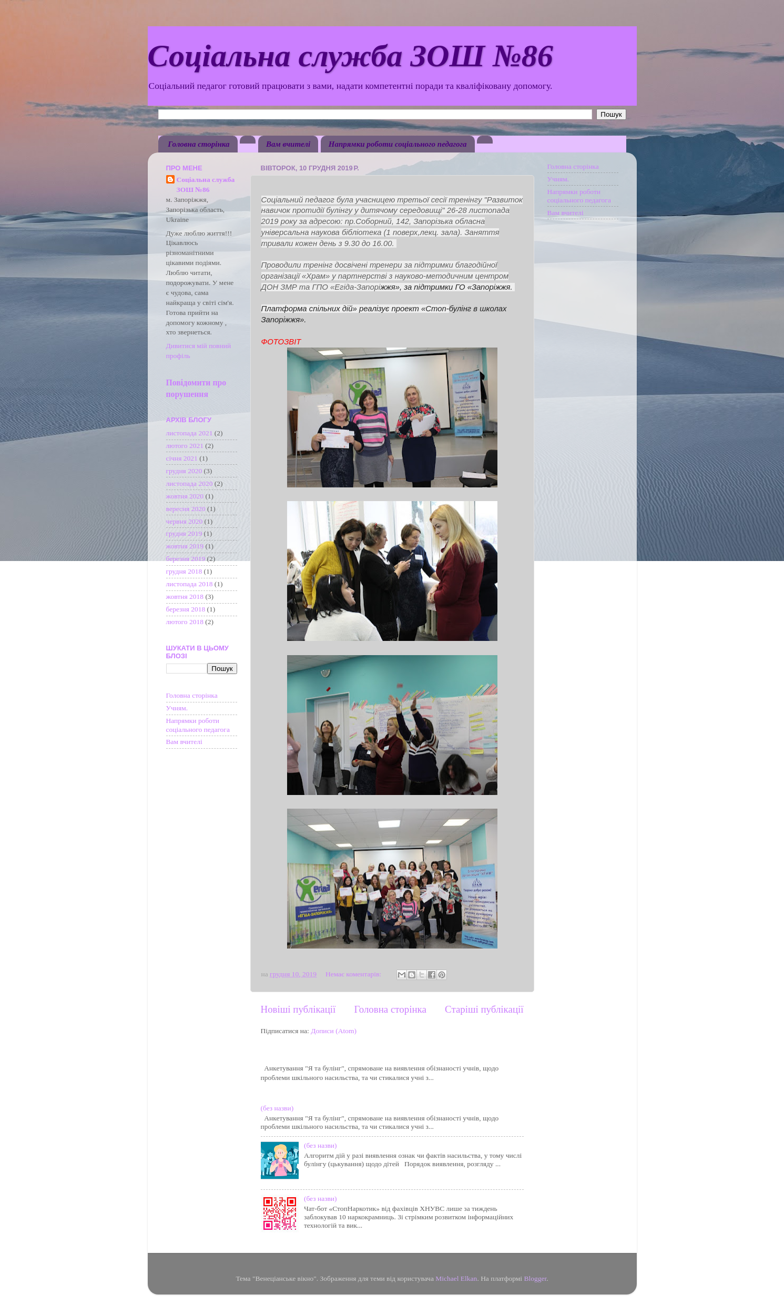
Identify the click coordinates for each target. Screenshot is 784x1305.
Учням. (177, 708)
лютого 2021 (184, 446)
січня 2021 (182, 458)
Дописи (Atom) (334, 1031)
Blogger (535, 1278)
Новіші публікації (298, 1009)
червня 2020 (184, 521)
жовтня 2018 (185, 596)
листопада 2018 (189, 584)
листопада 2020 (189, 483)
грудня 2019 (184, 533)
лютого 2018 (184, 622)
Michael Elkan (456, 1278)
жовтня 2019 (185, 546)
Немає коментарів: (354, 974)
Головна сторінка (198, 144)
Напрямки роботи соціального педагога (398, 144)
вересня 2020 (186, 509)
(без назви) (277, 1108)
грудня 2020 (184, 471)
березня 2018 (186, 609)
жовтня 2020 (185, 496)
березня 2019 (186, 559)
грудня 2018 (184, 571)
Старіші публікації (484, 1009)
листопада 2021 (189, 433)
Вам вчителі (288, 144)
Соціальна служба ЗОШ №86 (350, 55)
